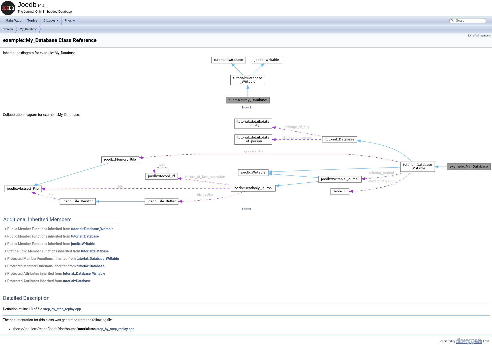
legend (246, 107)
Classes (51, 20)
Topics (32, 20)
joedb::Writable (83, 244)
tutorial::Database (85, 236)
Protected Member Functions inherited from (61, 259)
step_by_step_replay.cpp (62, 309)
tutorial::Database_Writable (92, 229)
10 (31, 309)
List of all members (479, 35)
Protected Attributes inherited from (54, 274)
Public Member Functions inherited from (58, 229)
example (8, 29)
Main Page (13, 20)
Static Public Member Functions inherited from (56, 251)
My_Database (28, 29)
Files (69, 20)
